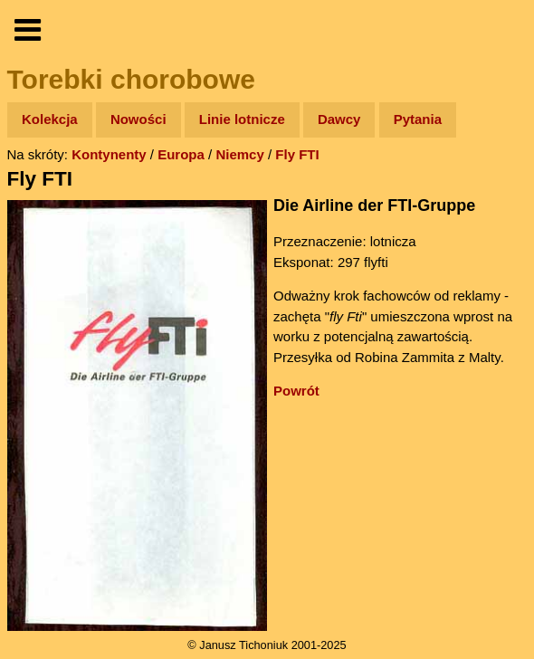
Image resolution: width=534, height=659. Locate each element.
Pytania (418, 119)
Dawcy (339, 119)
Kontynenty (109, 154)
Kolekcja (50, 119)
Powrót (296, 390)
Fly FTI (297, 154)
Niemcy (239, 154)
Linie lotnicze (242, 119)
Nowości (138, 119)
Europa (181, 154)
